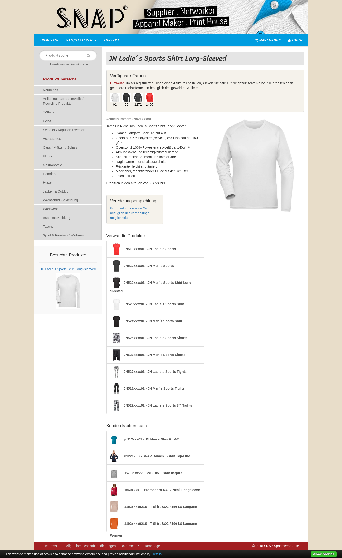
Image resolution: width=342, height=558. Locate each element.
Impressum (53, 546)
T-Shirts (48, 112)
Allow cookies (323, 554)
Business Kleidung (56, 218)
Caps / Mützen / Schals (60, 147)
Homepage (49, 40)
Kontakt (111, 40)
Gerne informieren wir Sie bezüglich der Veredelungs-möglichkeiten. (130, 213)
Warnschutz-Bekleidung (60, 200)
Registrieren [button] (81, 40)
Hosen (47, 182)
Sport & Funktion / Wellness (63, 235)
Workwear (50, 209)
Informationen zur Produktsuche (68, 64)
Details (157, 554)
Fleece (48, 156)
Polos (47, 121)
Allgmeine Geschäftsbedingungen (91, 546)
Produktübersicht (59, 79)
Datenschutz (129, 546)
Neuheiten (50, 90)
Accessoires (52, 139)
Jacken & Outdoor (56, 191)
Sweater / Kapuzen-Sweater (63, 130)
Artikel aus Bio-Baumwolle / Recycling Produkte (63, 101)
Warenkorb (268, 40)
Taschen (49, 226)
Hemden (49, 174)
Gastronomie (52, 165)
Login (295, 40)
